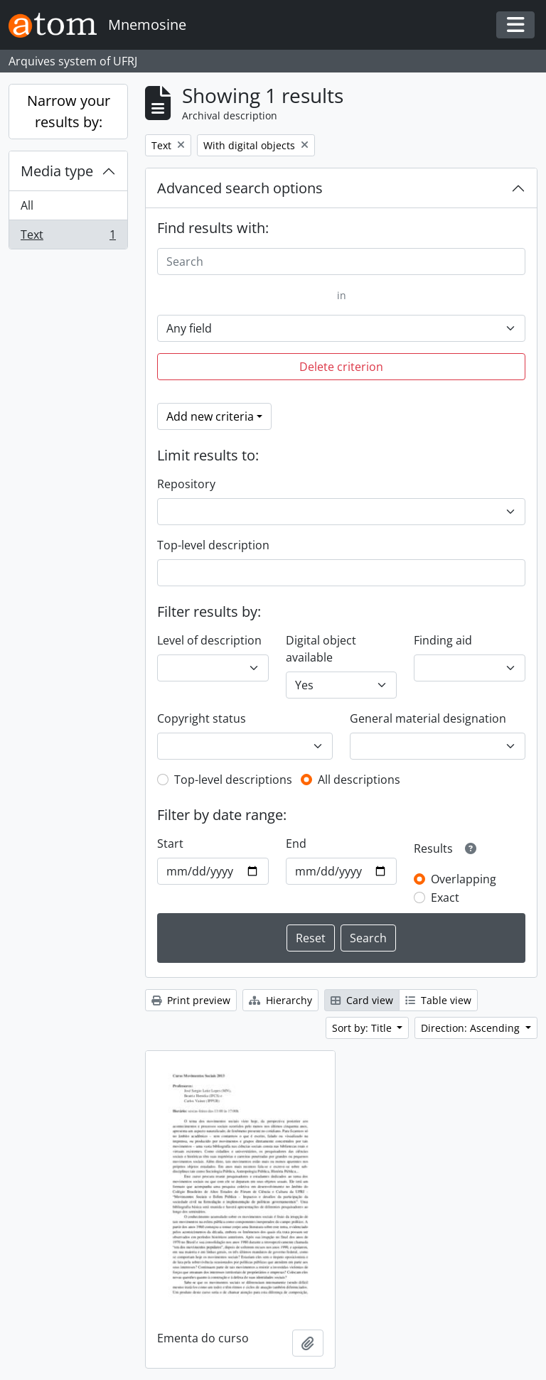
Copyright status (201, 718)
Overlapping (463, 879)
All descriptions (359, 779)
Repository (186, 484)
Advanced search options (240, 188)
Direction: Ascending (472, 1028)
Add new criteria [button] (210, 416)
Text (68, 237)
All (27, 205)
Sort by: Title (363, 1028)
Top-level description (213, 545)
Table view (438, 1000)
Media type (57, 170)
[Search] (341, 261)
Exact (445, 897)
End (296, 843)
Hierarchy (280, 1000)
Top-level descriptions (233, 779)
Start (170, 843)
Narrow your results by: (68, 111)
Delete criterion (341, 366)
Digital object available (321, 648)
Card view (362, 1000)
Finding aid (443, 640)
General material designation (428, 718)
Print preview (190, 1000)
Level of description (209, 640)
